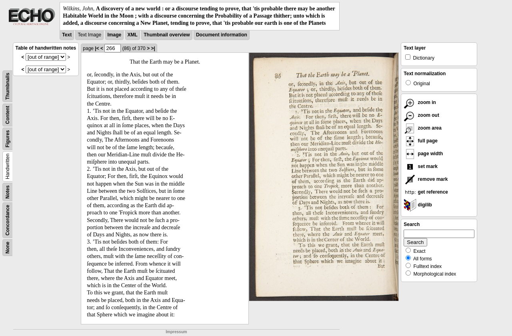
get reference (426, 192)
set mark (421, 166)
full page (421, 141)
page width (423, 153)
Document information (221, 35)
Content (7, 115)
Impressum (176, 332)
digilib (418, 205)
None (7, 248)
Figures (7, 138)
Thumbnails (7, 85)
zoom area (423, 128)
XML (133, 35)
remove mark (426, 179)
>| (153, 48)
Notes (7, 191)
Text (67, 35)
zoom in (420, 102)
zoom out (421, 115)
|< (97, 48)
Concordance (7, 220)
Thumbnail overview (167, 35)
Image (115, 35)
